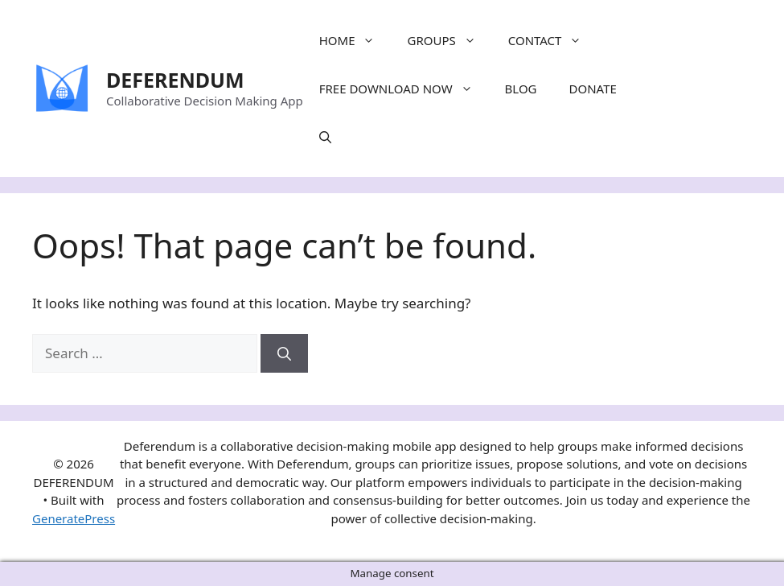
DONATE (593, 88)
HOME (355, 40)
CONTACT (553, 40)
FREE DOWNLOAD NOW (404, 88)
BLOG (521, 88)
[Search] (284, 353)
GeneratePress (73, 518)
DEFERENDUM (175, 79)
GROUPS (449, 40)
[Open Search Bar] (325, 137)
